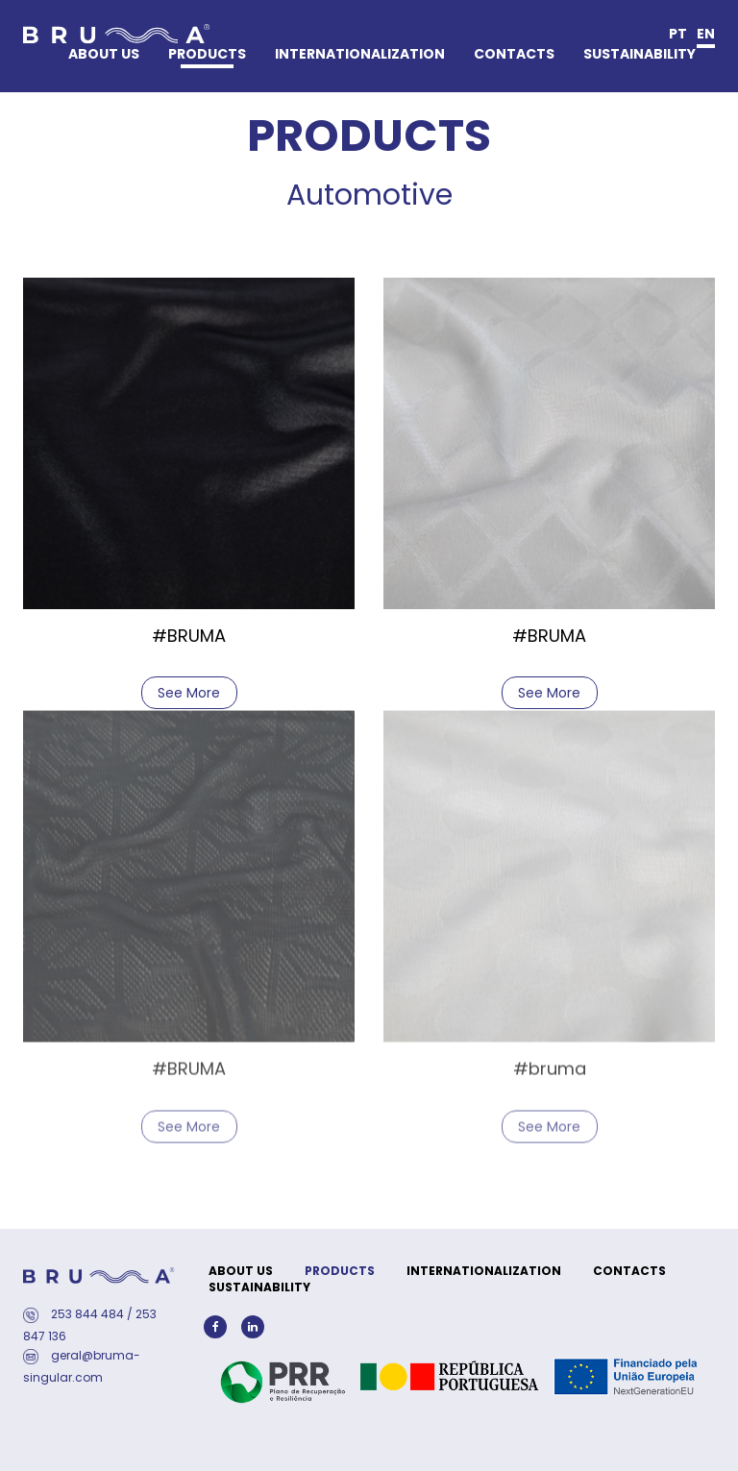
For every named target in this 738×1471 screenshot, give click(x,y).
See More (189, 690)
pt (678, 33)
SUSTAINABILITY (639, 53)
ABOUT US (103, 53)
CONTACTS (514, 53)
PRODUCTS (207, 53)
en (706, 33)
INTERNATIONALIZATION (360, 53)
